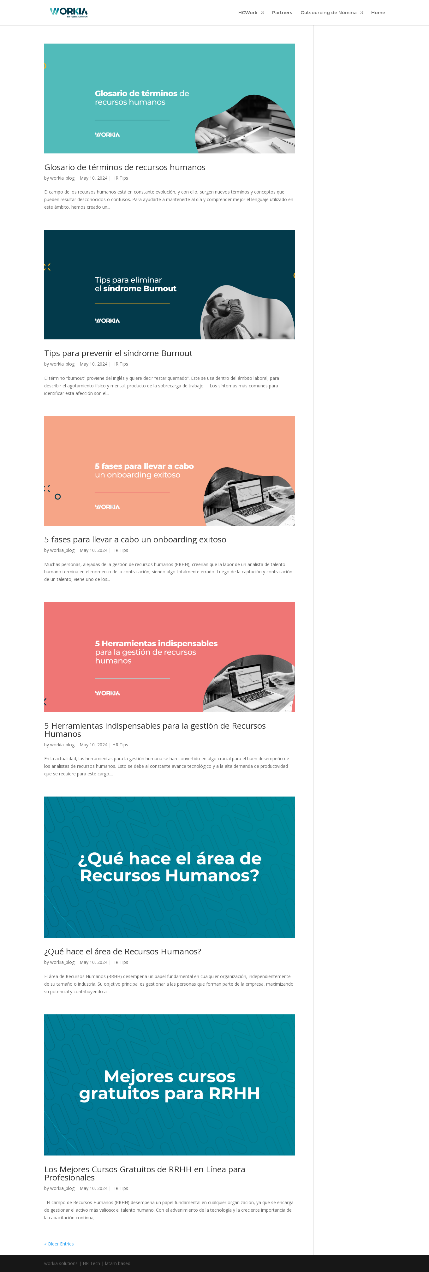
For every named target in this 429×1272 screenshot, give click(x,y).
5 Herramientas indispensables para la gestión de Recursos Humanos (155, 729)
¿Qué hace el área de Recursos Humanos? (122, 951)
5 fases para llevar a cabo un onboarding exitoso (135, 539)
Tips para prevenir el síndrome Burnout (118, 353)
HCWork (248, 12)
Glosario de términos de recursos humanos (125, 167)
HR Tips (120, 178)
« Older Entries (59, 1244)
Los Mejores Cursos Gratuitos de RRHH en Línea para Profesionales (144, 1173)
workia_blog (62, 178)
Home (378, 12)
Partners (282, 12)
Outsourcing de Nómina (329, 12)
